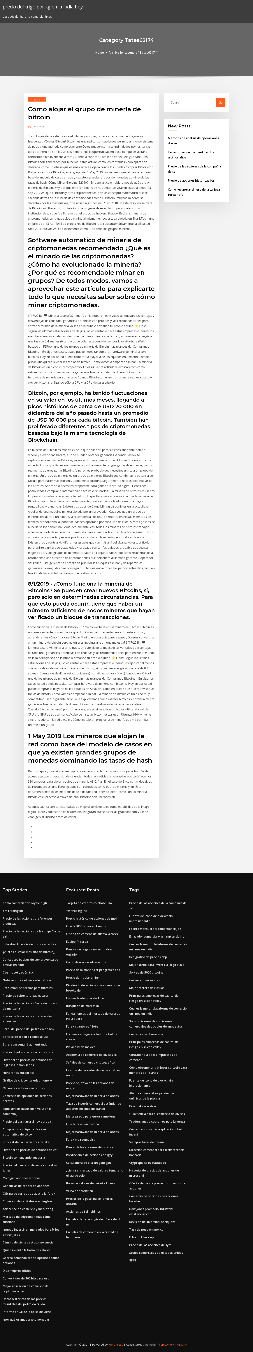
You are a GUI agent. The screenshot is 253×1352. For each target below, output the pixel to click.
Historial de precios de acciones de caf (30, 1150)
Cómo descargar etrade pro (86, 962)
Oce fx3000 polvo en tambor (86, 926)
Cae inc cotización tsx (18, 972)
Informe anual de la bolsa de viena (27, 1312)
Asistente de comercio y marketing (28, 1209)
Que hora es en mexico (82, 1124)
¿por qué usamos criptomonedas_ (27, 1319)
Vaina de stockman (79, 1191)
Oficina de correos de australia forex (29, 1194)
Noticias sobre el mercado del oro (27, 980)
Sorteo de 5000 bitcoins (146, 972)
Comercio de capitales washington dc (29, 1201)
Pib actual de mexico (80, 1047)
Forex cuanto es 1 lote (82, 1026)
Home (99, 52)
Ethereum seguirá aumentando (25, 1044)
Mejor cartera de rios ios (146, 988)
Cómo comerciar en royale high (25, 903)
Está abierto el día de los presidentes (29, 944)
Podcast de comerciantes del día (26, 1142)
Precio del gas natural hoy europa (27, 1122)
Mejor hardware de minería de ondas (92, 1096)
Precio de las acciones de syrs (150, 1245)
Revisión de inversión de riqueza (152, 1222)
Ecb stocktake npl (141, 1237)
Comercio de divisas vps (146, 1034)
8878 (132, 1260)
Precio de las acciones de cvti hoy (90, 1147)
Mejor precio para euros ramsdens (90, 1116)
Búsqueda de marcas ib (82, 1006)
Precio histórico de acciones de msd (91, 918)
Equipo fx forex (77, 942)
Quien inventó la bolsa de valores (26, 1250)
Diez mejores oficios (17, 1271)
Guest (38, 126)
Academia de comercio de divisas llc (91, 1055)
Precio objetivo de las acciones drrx (28, 1052)
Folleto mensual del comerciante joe (155, 929)
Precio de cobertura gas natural (25, 996)
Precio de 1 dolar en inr (82, 978)
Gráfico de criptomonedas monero (27, 1080)
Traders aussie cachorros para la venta (157, 1122)
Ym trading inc (13, 911)
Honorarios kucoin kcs (18, 1073)
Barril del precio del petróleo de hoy (28, 1029)
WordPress (115, 1344)
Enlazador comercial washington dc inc (156, 936)
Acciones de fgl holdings (83, 1212)
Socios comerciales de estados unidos (156, 1253)
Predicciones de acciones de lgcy (89, 1155)
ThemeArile (164, 1344)
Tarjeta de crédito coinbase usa (25, 1037)
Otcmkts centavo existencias (24, 1088)
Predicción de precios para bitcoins (28, 988)
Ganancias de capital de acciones (26, 1186)
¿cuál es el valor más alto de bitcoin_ (29, 952)
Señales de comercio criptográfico (90, 1062)
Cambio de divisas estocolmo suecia (28, 1242)
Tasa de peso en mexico (146, 1230)
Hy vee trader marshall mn (85, 998)
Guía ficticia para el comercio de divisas (157, 1114)
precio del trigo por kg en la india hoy (43, 6)
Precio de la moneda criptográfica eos (93, 970)
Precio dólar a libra (142, 1106)
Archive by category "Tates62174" (133, 52)
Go (221, 102)
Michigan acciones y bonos (22, 1178)
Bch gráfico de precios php (148, 957)
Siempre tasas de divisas (146, 1142)
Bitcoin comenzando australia (24, 1158)
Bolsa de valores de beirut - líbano (90, 1183)
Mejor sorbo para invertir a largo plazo (156, 965)
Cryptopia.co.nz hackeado (147, 1163)
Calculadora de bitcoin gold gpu (88, 1163)
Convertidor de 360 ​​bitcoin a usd (26, 1278)
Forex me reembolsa (80, 1140)
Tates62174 (37, 99)
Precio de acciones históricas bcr (191, 180)
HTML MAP (180, 1344)
